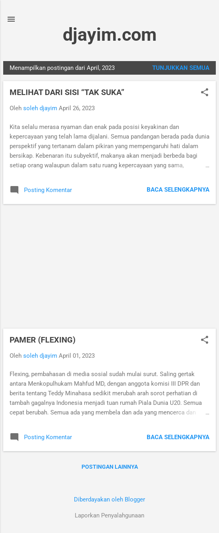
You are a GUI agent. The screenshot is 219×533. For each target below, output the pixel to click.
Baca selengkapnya (178, 189)
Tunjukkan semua (180, 67)
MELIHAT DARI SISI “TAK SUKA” (67, 92)
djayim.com (110, 34)
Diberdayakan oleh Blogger (109, 499)
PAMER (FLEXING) (43, 340)
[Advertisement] (109, 266)
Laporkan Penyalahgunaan (109, 515)
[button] (204, 93)
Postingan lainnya (110, 467)
